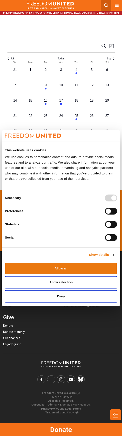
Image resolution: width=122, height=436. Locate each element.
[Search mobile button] (106, 5)
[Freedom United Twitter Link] (51, 379)
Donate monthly (14, 332)
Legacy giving (12, 344)
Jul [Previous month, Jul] (10, 58)
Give (8, 317)
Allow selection (61, 282)
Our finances (11, 338)
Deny (61, 296)
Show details (99, 255)
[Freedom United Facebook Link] (42, 379)
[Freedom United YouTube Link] (71, 379)
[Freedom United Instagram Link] (61, 379)
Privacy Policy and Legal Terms (61, 408)
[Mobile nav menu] (116, 5)
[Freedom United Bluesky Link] (81, 379)
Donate (61, 430)
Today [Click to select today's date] (61, 58)
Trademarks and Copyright (62, 412)
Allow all (61, 268)
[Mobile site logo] (50, 5)
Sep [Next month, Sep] (111, 58)
